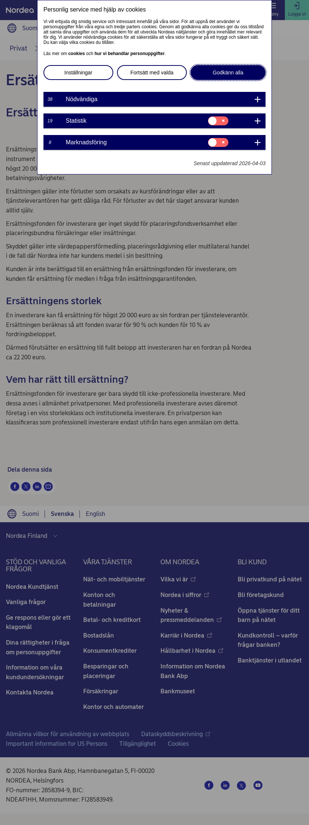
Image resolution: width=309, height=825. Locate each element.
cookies (76, 53)
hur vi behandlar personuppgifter (129, 53)
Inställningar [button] (78, 73)
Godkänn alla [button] (228, 73)
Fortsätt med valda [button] (151, 73)
